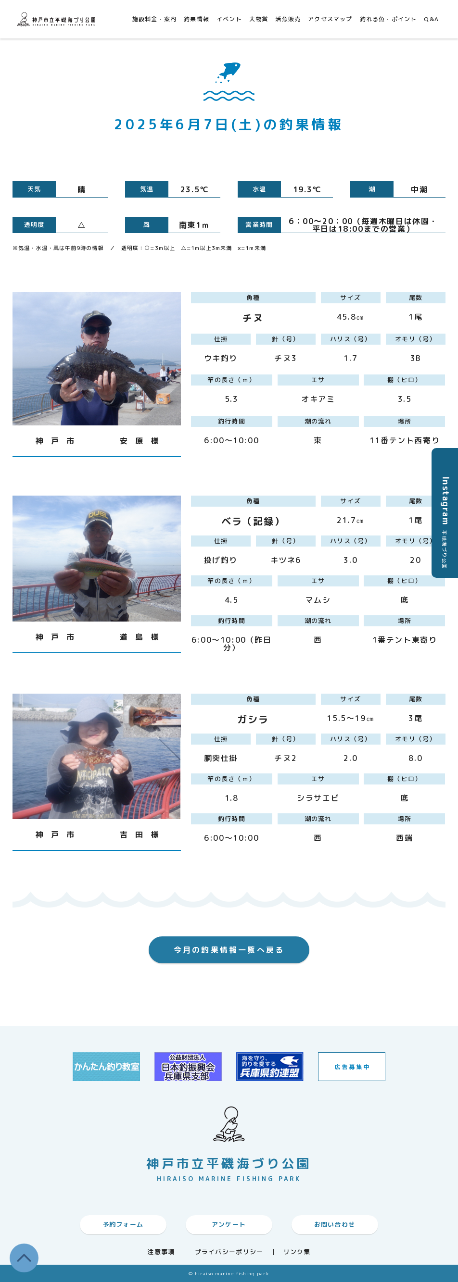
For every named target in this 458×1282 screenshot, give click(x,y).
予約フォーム (123, 1224)
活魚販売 (288, 19)
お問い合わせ (335, 1224)
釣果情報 (196, 19)
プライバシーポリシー (229, 1252)
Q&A (431, 19)
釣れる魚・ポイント (388, 19)
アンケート (229, 1224)
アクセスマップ (330, 19)
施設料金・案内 (154, 19)
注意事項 (161, 1252)
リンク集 (297, 1252)
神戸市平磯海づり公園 (58, 19)
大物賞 (258, 19)
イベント (229, 19)
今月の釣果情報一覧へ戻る (229, 950)
